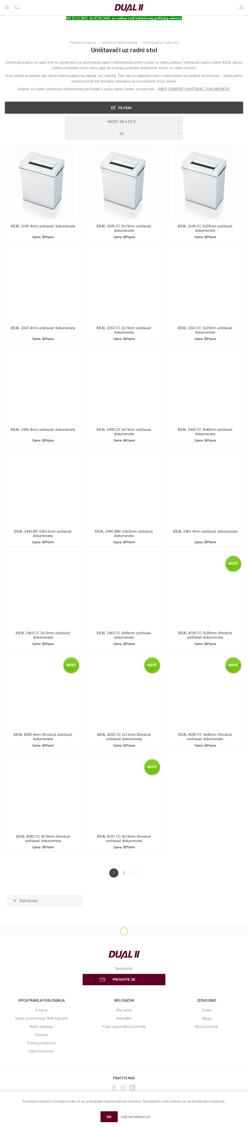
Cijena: (36, 237)
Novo (233, 564)
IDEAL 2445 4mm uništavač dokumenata (43, 429)
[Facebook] (114, 1087)
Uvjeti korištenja (41, 1051)
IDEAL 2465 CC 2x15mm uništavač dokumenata (43, 635)
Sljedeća (134, 873)
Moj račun (124, 1010)
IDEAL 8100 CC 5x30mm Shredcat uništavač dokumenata (205, 635)
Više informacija (135, 1117)
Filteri (125, 108)
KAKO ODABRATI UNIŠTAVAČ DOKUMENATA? (194, 89)
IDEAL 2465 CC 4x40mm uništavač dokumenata (123, 635)
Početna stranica (83, 43)
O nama (41, 1010)
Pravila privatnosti (41, 1043)
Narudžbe (124, 1018)
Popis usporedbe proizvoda (124, 1026)
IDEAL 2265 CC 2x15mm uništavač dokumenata (123, 330)
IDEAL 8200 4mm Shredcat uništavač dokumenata (43, 736)
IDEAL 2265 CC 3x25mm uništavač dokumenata (205, 330)
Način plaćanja (41, 1026)
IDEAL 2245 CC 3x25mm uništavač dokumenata (205, 228)
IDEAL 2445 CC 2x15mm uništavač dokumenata (123, 431)
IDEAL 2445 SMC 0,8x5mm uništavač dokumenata (124, 533)
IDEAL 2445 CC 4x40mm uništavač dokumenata (205, 431)
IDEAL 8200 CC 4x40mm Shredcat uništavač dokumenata (205, 736)
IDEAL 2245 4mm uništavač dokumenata (43, 226)
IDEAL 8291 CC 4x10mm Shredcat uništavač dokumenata (124, 838)
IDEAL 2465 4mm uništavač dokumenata (205, 531)
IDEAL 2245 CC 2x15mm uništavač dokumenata (123, 228)
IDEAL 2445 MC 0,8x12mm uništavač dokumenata (43, 533)
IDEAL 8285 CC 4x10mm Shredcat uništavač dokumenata (43, 838)
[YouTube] (123, 1087)
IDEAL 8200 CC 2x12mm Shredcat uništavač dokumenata (124, 736)
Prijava (49, 237)
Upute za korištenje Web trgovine (41, 1018)
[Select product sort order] (124, 122)
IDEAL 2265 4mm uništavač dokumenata (43, 328)
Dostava (41, 1035)
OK (109, 1117)
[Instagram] (132, 1087)
